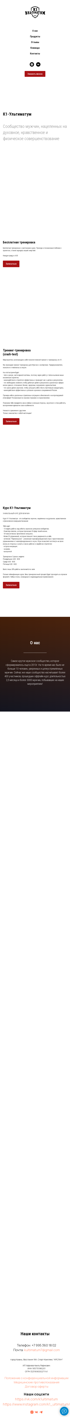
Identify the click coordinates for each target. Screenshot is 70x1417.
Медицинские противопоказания (36, 1382)
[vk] (38, 64)
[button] (11, 264)
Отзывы (35, 42)
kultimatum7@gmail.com (42, 1350)
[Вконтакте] (36, 1412)
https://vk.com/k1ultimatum (36, 1399)
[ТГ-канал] (41, 1412)
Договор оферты (36, 1386)
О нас (35, 30)
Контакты (35, 53)
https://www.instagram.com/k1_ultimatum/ (36, 1404)
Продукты (35, 36)
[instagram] (32, 64)
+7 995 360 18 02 (44, 1345)
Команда (35, 47)
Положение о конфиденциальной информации (36, 1378)
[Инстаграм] (32, 1412)
